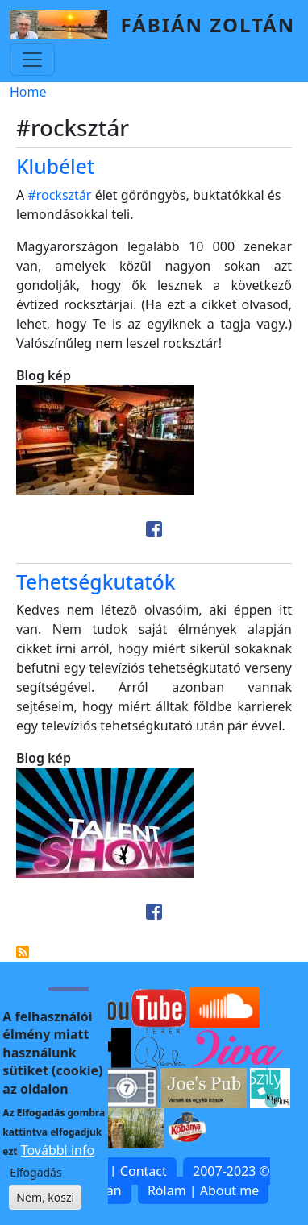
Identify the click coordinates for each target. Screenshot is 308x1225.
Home (28, 92)
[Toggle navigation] (32, 59)
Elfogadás (35, 1186)
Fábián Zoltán (207, 24)
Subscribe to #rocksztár (22, 952)
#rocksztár (59, 195)
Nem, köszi (45, 1211)
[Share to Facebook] (154, 529)
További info (57, 1164)
